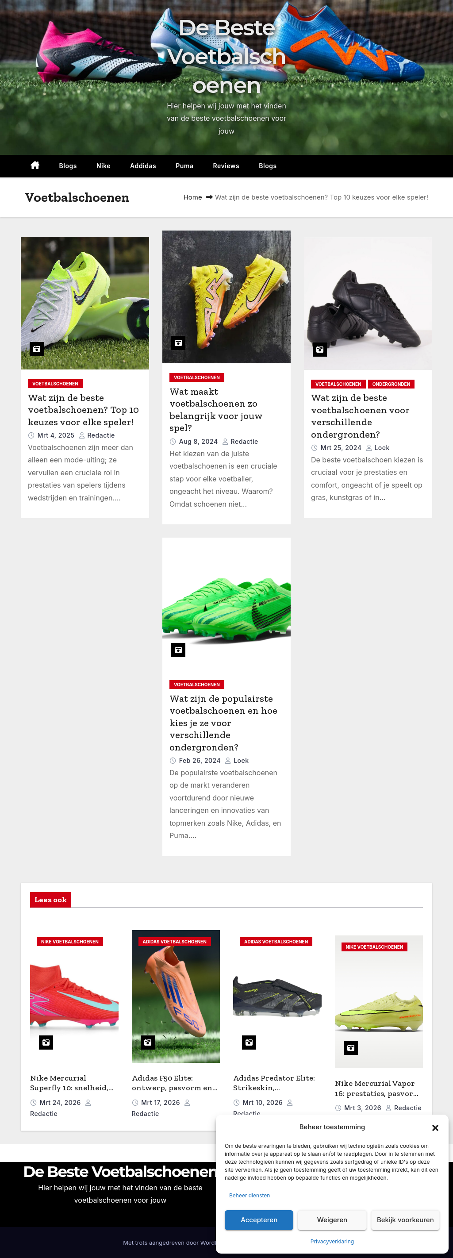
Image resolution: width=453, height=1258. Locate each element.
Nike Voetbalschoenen (70, 941)
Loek (378, 447)
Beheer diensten (249, 1195)
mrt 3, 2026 (363, 1108)
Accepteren (259, 1220)
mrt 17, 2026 (161, 1102)
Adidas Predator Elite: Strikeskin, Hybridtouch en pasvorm (274, 1093)
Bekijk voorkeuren (405, 1220)
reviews (226, 165)
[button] (435, 1127)
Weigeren (332, 1220)
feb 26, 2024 (201, 760)
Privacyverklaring (332, 1241)
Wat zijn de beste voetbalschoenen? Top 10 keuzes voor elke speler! (83, 410)
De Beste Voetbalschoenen (226, 56)
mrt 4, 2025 (57, 435)
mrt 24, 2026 (61, 1102)
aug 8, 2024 (199, 441)
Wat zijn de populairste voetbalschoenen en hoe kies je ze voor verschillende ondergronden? (223, 722)
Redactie (97, 435)
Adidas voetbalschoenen (175, 941)
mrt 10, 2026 (264, 1102)
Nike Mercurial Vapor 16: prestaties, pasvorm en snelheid (377, 1093)
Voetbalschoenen (55, 383)
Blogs (68, 165)
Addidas (143, 165)
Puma (184, 165)
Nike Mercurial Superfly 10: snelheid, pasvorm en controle (69, 1088)
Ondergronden (391, 384)
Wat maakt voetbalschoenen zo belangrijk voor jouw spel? (215, 409)
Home (193, 197)
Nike (103, 165)
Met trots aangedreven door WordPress (177, 1242)
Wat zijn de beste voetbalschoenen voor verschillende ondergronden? (360, 416)
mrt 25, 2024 (342, 447)
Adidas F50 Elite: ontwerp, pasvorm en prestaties (172, 1088)
